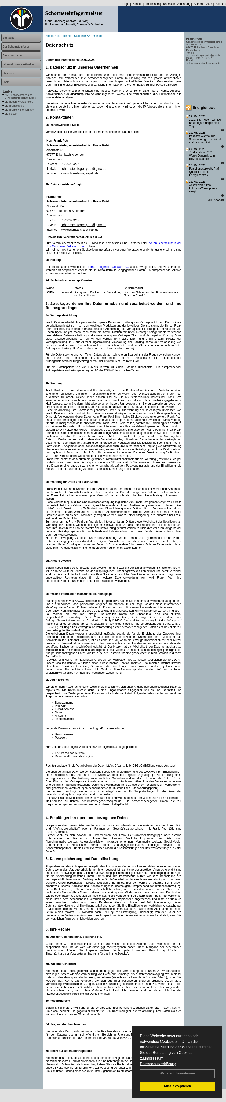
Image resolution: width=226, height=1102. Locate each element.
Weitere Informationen (177, 1073)
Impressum (154, 1058)
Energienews (204, 108)
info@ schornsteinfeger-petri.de (203, 63)
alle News (216, 200)
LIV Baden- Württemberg (19, 101)
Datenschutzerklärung (158, 1064)
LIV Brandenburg (14, 105)
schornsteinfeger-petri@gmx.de (83, 169)
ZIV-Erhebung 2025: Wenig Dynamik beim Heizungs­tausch (202, 155)
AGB (209, 4)
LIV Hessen (11, 113)
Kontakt (137, 4)
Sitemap (221, 4)
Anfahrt (198, 4)
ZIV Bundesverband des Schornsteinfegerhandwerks (20, 96)
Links (7, 91)
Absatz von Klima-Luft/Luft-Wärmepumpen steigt (204, 188)
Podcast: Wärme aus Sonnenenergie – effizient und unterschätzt (205, 139)
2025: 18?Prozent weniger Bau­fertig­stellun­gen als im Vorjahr (205, 123)
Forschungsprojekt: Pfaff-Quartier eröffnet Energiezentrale (204, 172)
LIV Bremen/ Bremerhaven (20, 109)
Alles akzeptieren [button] (177, 1086)
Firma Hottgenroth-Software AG (108, 267)
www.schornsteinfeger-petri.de (79, 173)
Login (125, 4)
